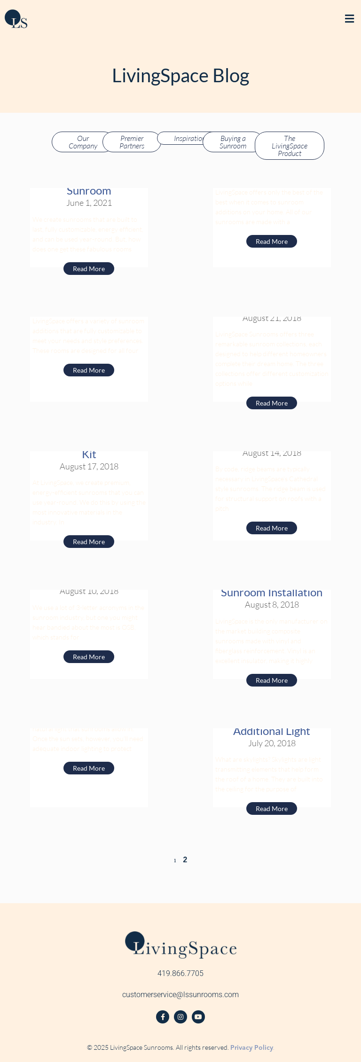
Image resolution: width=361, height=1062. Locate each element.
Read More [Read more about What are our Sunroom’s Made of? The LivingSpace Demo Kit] (89, 542)
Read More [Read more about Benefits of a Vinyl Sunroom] (272, 241)
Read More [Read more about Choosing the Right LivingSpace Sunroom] (89, 370)
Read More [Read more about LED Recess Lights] (89, 768)
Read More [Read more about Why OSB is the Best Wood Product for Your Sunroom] (89, 657)
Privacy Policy (251, 1048)
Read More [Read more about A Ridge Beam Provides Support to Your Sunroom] (272, 528)
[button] (349, 19)
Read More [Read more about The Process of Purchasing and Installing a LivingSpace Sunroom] (89, 269)
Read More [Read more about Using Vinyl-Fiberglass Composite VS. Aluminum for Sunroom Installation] (272, 680)
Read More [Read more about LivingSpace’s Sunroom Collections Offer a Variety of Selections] (272, 403)
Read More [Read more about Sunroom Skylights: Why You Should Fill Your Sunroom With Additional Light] (272, 808)
